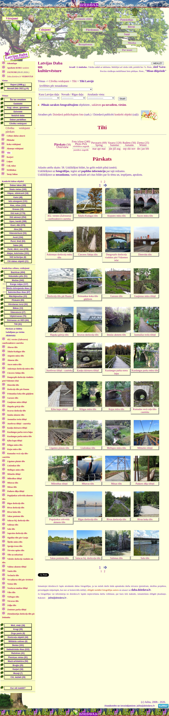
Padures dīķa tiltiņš (145, 483)
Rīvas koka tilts (145, 519)
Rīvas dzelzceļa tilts (116, 519)
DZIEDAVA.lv (89, 5)
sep (125, 148)
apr (99, 148)
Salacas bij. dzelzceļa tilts (88, 558)
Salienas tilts (116, 558)
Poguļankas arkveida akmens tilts (59, 521)
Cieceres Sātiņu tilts (88, 254)
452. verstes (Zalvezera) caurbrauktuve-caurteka (59, 217)
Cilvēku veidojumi (59, 81)
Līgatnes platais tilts (59, 448)
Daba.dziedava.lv (20, 76)
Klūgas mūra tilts (87, 409)
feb (147, 148)
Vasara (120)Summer (114, 144)
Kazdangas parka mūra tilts (145, 370)
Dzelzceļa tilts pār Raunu (59, 296)
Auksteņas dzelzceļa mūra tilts (59, 256)
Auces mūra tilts (145, 215)
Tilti (74, 81)
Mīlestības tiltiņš (59, 483)
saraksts (18, 68)
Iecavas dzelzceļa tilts (88, 334)
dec (139, 148)
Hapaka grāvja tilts (59, 334)
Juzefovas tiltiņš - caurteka (59, 370)
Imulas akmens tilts (116, 334)
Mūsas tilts (116, 483)
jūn (110, 148)
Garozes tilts (116, 296)
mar (94, 148)
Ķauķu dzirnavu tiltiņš (88, 370)
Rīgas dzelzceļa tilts (88, 519)
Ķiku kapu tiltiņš (59, 409)
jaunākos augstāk (80, 150)
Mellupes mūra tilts (116, 448)
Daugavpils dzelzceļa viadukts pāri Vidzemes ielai (116, 257)
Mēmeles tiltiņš (145, 448)
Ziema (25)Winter (143, 144)
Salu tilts (145, 558)
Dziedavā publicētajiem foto (68, 114)
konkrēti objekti (123, 114)
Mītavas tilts (88, 483)
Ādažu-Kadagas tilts (88, 215)
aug (118, 148)
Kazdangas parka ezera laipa (116, 372)
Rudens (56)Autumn (129, 144)
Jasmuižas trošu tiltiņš (145, 334)
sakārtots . (109, 104)
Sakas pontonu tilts (59, 558)
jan (143, 148)
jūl (114, 148)
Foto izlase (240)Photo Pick (81, 144)
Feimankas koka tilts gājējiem (88, 297)
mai (103, 148)
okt (129, 148)
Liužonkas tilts (88, 448)
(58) (62, 146)
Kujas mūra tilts (116, 409)
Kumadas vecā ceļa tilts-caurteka (145, 410)
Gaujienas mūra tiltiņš (145, 296)
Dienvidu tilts (145, 254)
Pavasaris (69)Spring (99, 144)
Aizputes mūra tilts (116, 215)
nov (133, 148)
